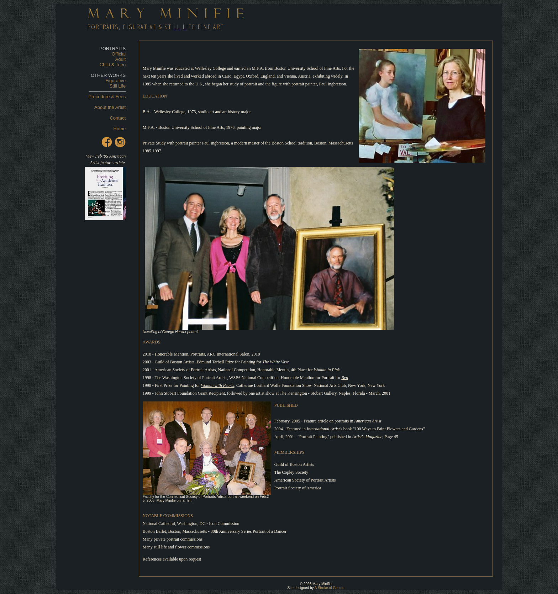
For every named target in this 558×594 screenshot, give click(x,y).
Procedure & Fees (107, 96)
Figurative (115, 80)
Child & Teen (113, 64)
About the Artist (110, 107)
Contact (118, 118)
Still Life (118, 86)
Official (119, 54)
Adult (120, 59)
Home (120, 128)
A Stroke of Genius (329, 588)
